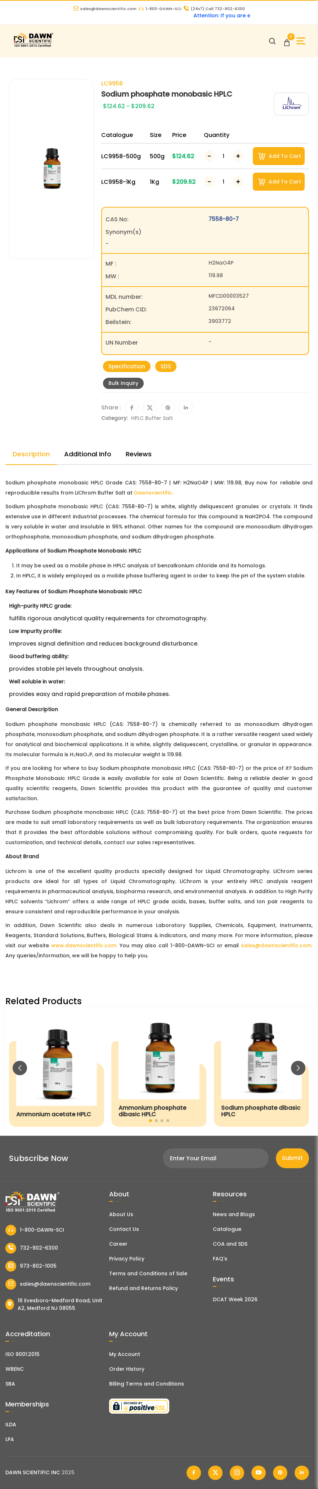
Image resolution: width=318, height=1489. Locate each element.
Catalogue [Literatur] (227, 1229)
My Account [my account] (124, 1354)
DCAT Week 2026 (235, 1299)
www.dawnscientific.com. (84, 945)
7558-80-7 (224, 219)
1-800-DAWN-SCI (160, 9)
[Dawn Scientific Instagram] (237, 1473)
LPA (9, 1439)
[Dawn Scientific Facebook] (194, 1473)
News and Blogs (234, 1214)
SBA (10, 1383)
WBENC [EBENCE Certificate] (14, 1369)
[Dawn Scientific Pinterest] (280, 1473)
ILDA (10, 1424)
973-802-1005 (31, 1266)
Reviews (139, 453)
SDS (166, 366)
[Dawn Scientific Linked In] (302, 1473)
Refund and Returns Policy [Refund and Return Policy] (143, 1288)
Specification (126, 366)
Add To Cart (279, 156)
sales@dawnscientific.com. (277, 945)
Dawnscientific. (153, 492)
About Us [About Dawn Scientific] (121, 1214)
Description (31, 453)
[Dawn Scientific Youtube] (258, 1473)
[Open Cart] (287, 40)
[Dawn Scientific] (33, 46)
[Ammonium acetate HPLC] (56, 1068)
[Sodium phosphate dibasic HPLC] (261, 1068)
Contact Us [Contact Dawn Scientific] (124, 1229)
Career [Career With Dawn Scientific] (118, 1244)
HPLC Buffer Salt (152, 418)
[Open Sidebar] (300, 40)
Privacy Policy (126, 1258)
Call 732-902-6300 (214, 9)
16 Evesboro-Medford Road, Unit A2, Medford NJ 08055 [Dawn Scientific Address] (53, 1304)
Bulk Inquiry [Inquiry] (123, 383)
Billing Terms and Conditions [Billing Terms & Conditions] (146, 1383)
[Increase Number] (238, 156)
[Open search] (272, 41)
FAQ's (220, 1258)
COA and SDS (230, 1244)
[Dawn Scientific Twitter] (215, 1473)
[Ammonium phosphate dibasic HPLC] (158, 1068)
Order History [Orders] (126, 1369)
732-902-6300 (31, 1248)
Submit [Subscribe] (292, 1158)
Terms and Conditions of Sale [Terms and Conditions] (148, 1273)
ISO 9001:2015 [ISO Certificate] (22, 1354)
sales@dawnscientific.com (104, 9)
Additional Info (87, 453)
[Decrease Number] (209, 156)
